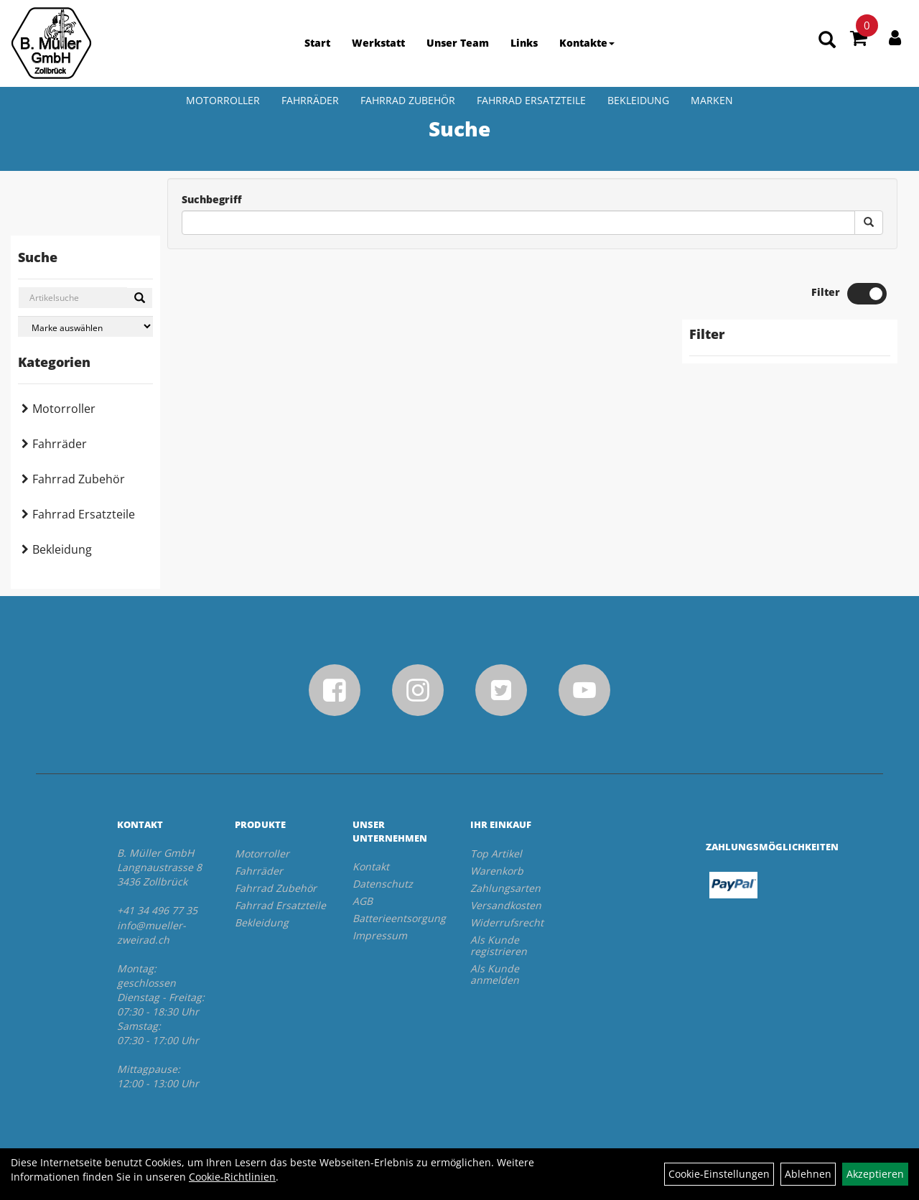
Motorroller (223, 100)
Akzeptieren (875, 1174)
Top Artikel (496, 853)
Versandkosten (505, 905)
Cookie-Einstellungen (719, 1174)
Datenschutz (383, 883)
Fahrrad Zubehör (407, 100)
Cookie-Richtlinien (232, 1176)
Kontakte (587, 43)
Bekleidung (638, 100)
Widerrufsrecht (507, 922)
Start (317, 43)
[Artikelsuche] (827, 40)
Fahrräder (310, 100)
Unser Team (457, 43)
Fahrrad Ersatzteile (531, 100)
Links (524, 43)
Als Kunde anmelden (494, 974)
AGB (363, 901)
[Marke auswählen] (85, 326)
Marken (712, 100)
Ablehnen (808, 1174)
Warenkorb (496, 871)
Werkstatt (378, 43)
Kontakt (371, 866)
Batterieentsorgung (395, 918)
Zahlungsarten (505, 888)
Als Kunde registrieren (498, 945)
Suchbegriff (212, 199)
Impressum (380, 935)
